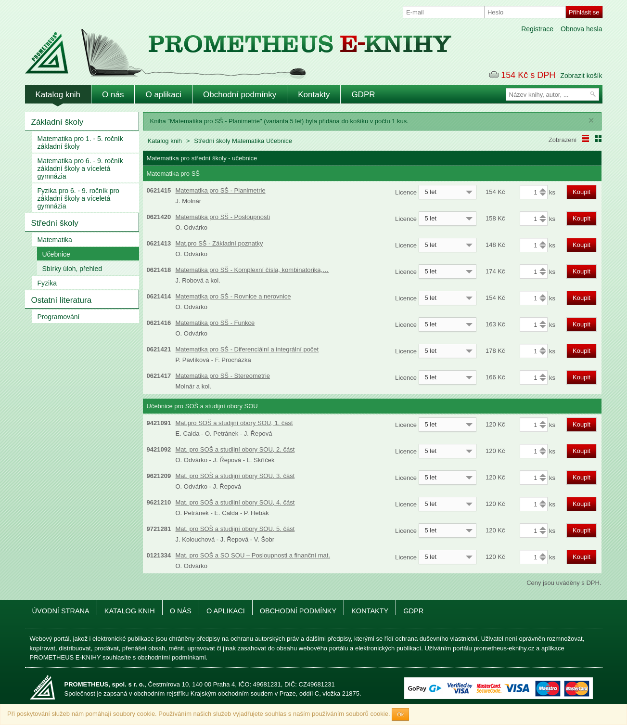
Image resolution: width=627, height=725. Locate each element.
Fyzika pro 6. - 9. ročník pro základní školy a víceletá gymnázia (78, 198)
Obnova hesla (581, 29)
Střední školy (54, 223)
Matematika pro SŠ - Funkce (215, 322)
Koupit (581, 191)
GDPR (363, 94)
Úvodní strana (61, 611)
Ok (400, 714)
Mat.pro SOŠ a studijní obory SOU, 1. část (234, 423)
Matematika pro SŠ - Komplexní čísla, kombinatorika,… (252, 269)
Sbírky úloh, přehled (72, 268)
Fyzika (47, 283)
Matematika (55, 240)
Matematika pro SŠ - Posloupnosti (223, 216)
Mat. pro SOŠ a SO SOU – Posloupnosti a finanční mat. (253, 555)
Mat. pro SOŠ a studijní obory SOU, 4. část (235, 502)
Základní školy (57, 122)
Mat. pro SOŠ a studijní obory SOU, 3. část (235, 475)
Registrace (537, 29)
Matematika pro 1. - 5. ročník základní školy (80, 142)
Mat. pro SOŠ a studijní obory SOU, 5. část (235, 528)
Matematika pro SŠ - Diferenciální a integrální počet (247, 349)
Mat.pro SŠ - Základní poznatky (219, 243)
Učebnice (56, 254)
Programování (59, 317)
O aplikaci (163, 94)
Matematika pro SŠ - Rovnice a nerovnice (233, 296)
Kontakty (314, 94)
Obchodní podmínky (239, 94)
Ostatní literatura (61, 300)
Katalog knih (58, 94)
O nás (113, 94)
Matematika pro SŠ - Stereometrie (223, 375)
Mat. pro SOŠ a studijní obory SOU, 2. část (235, 449)
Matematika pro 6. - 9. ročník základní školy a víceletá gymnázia (80, 168)
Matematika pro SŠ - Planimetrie (221, 190)
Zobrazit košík (581, 75)
